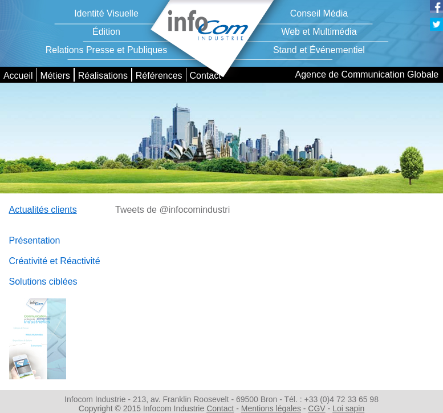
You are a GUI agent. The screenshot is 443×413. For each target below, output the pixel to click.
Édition (106, 32)
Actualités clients (43, 209)
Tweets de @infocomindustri (172, 209)
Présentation (34, 240)
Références (159, 75)
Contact (205, 75)
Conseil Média (319, 13)
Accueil (18, 75)
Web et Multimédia (318, 32)
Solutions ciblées (43, 281)
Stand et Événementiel (319, 50)
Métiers (55, 75)
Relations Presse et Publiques (106, 50)
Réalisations (103, 75)
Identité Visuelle (106, 13)
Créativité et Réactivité (54, 261)
